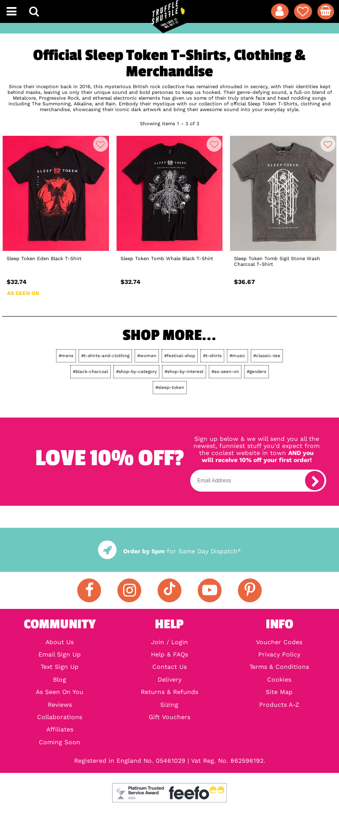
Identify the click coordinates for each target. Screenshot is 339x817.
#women (146, 355)
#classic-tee (266, 355)
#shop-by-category (136, 371)
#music (237, 355)
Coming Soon (59, 742)
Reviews (60, 704)
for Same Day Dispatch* (169, 551)
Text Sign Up (60, 667)
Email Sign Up (59, 654)
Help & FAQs (169, 654)
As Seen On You (59, 692)
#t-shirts (212, 355)
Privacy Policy (279, 654)
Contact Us (169, 667)
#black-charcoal (90, 371)
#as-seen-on (225, 371)
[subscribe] (314, 480)
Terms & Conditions (279, 667)
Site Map (279, 692)
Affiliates (59, 729)
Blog (59, 679)
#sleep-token (169, 387)
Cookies (279, 679)
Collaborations (59, 717)
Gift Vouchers (169, 717)
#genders (256, 371)
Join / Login (169, 642)
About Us (59, 642)
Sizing (169, 704)
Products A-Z (279, 704)
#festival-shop (179, 355)
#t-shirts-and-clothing (105, 355)
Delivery (169, 679)
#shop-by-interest (184, 371)
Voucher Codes (279, 642)
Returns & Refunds (169, 692)
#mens (66, 355)
